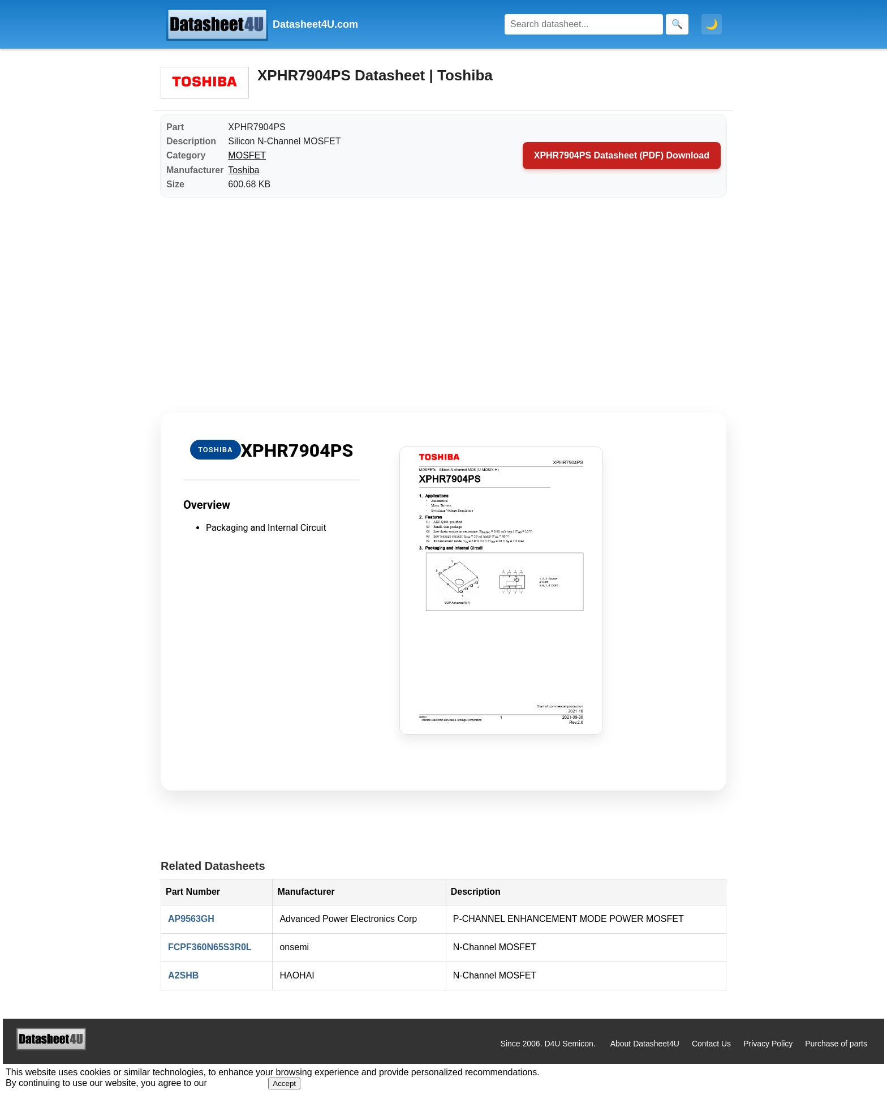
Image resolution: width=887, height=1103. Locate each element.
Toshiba (243, 170)
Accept (284, 1083)
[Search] (584, 24)
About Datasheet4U (644, 1043)
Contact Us (711, 1043)
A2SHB (183, 975)
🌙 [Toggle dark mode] (711, 24)
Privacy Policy (768, 1043)
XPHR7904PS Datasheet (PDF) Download (621, 155)
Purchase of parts (836, 1043)
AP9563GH (191, 919)
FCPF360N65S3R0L (210, 947)
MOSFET (247, 155)
